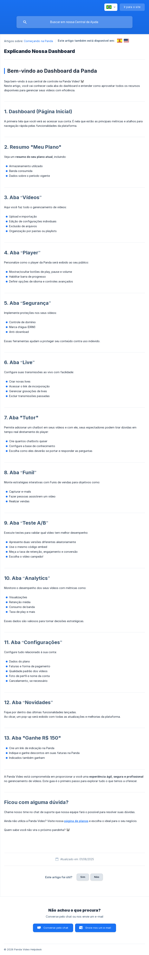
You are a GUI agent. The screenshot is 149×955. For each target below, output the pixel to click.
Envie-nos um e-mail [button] (98, 927)
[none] (110, 7)
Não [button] (96, 876)
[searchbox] (74, 22)
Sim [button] (82, 876)
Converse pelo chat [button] (55, 927)
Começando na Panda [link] (38, 41)
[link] (119, 40)
